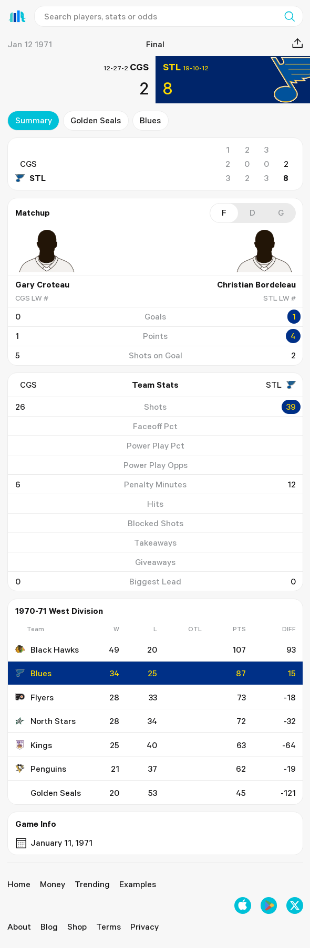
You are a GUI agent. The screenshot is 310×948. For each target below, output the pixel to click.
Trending (92, 884)
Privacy (144, 926)
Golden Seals (95, 120)
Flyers (34, 697)
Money (52, 884)
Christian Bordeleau (255, 284)
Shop (77, 926)
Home (18, 884)
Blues (150, 120)
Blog (49, 926)
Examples (137, 884)
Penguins (40, 768)
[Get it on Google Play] (269, 905)
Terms (108, 926)
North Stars (45, 721)
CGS (27, 163)
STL (30, 178)
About (19, 926)
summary (33, 120)
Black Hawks (46, 649)
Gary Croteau (42, 284)
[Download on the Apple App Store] (242, 905)
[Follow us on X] (294, 905)
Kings (33, 745)
